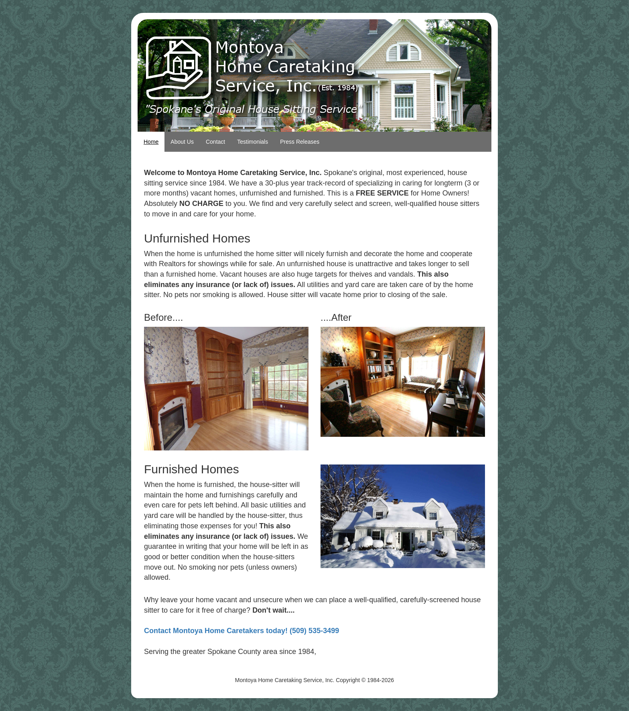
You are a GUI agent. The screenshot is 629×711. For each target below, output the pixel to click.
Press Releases (299, 142)
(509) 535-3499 (314, 631)
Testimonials (252, 142)
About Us (182, 142)
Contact (215, 142)
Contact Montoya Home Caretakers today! (216, 631)
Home (151, 142)
